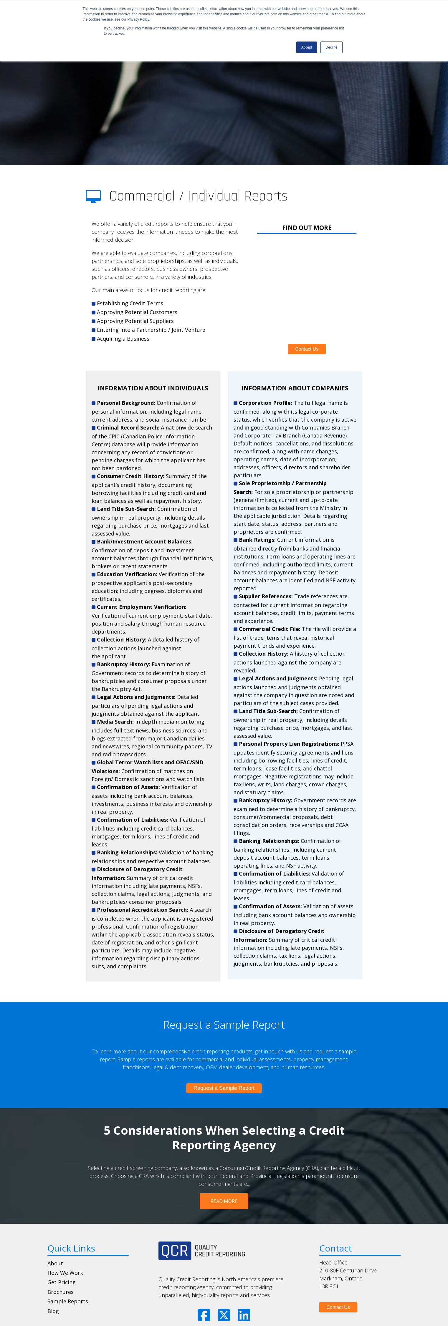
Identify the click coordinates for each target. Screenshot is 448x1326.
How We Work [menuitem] (65, 1256)
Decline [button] (331, 47)
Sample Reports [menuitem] (67, 1284)
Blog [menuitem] (53, 1294)
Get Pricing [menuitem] (61, 1265)
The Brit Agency (312, 1316)
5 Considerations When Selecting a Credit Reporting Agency (224, 1120)
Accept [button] (306, 47)
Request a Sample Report (224, 1071)
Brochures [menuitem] (60, 1275)
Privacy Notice (243, 1316)
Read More (224, 1184)
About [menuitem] (55, 1246)
